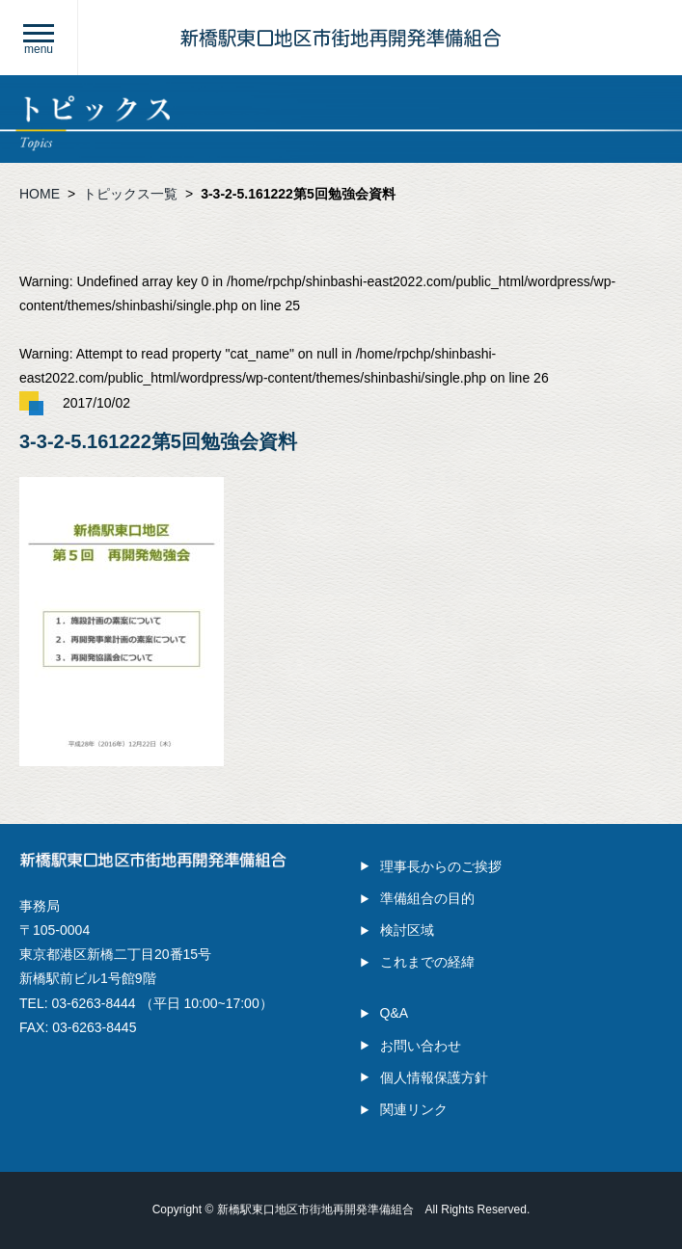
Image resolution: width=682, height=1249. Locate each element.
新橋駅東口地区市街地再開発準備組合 (315, 1209)
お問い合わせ (420, 1045)
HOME (39, 193)
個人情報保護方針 (434, 1077)
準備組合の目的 (427, 898)
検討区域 (407, 930)
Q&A (394, 1013)
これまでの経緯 (427, 962)
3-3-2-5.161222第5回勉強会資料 (298, 193)
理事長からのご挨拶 (441, 866)
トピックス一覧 (130, 193)
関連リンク (414, 1109)
